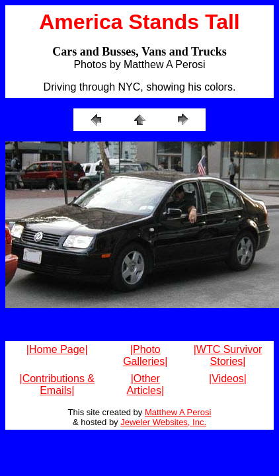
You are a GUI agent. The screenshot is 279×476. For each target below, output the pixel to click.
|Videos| (228, 378)
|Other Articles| (145, 384)
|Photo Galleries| (145, 355)
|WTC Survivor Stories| (228, 355)
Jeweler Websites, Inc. (163, 422)
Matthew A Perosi (178, 412)
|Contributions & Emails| (57, 384)
